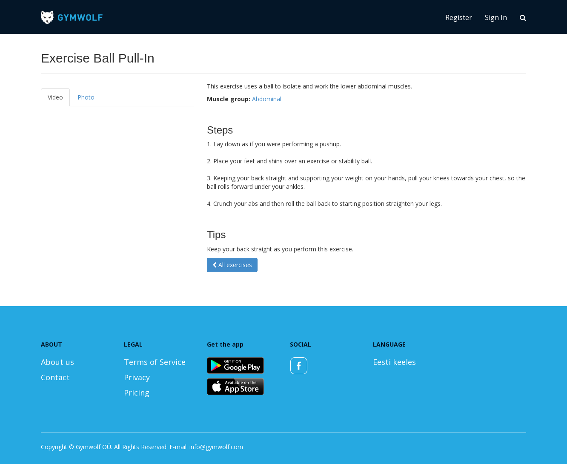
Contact (55, 377)
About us (57, 362)
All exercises (232, 265)
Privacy (137, 377)
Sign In (496, 17)
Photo (85, 97)
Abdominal (266, 99)
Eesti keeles (394, 362)
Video (55, 97)
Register (458, 17)
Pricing (136, 392)
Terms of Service (155, 362)
